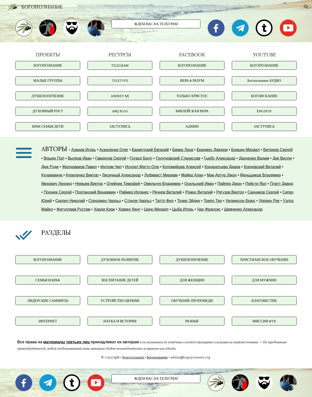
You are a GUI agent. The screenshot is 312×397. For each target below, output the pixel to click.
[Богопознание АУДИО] (264, 80)
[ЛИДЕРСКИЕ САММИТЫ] (48, 300)
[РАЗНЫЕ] (192, 321)
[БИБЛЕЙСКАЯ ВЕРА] (192, 111)
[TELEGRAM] (120, 65)
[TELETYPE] (120, 80)
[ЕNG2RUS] (264, 111)
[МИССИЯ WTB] (264, 321)
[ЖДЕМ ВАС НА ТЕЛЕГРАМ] (156, 24)
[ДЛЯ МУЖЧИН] (264, 280)
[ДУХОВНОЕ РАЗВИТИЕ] (120, 259)
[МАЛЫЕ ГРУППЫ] (48, 80)
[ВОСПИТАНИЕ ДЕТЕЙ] (120, 280)
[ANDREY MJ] (120, 96)
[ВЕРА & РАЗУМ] (192, 80)
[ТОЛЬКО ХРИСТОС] (192, 96)
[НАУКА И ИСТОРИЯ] (120, 321)
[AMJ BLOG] (120, 111)
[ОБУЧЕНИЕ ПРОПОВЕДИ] (192, 300)
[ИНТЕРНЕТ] (48, 321)
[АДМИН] (192, 126)
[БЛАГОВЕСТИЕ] (264, 300)
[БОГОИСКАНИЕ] (264, 96)
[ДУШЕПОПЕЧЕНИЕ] (48, 96)
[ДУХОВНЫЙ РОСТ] (48, 111)
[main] (47, 54)
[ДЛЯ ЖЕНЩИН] (192, 280)
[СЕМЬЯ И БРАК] (48, 280)
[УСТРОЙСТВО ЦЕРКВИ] (120, 300)
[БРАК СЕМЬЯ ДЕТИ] (48, 126)
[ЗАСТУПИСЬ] (120, 126)
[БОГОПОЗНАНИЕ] (48, 65)
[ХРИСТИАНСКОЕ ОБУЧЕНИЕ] (264, 259)
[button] (306, 7)
